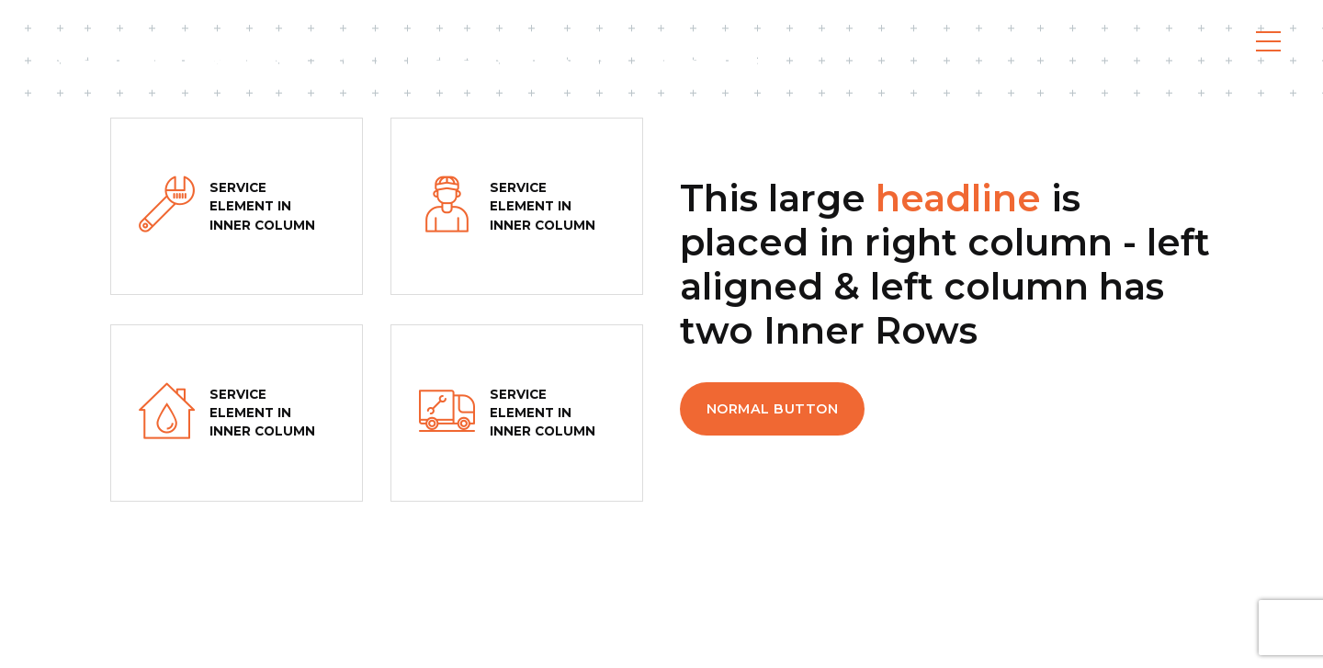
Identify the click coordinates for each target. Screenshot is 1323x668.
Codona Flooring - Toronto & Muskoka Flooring (402, 55)
